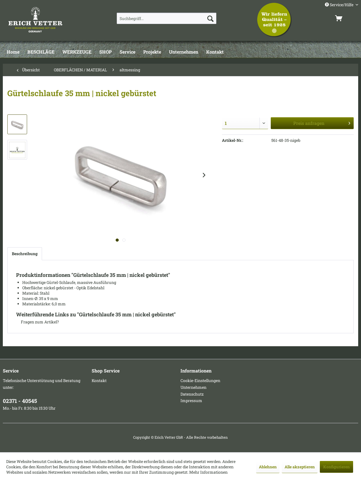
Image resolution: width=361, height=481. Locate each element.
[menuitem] (166, 18)
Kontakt (99, 380)
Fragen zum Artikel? (37, 322)
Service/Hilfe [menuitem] (339, 4)
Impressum (191, 400)
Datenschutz (192, 394)
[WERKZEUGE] (76, 52)
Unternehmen (193, 387)
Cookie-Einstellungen (200, 380)
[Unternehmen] (183, 52)
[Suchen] (210, 18)
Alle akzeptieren (300, 466)
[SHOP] (105, 52)
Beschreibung (25, 253)
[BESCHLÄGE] (40, 52)
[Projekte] (152, 52)
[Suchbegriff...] (166, 18)
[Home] (13, 52)
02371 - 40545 (20, 400)
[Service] (127, 52)
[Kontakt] (215, 52)
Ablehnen (268, 466)
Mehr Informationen (208, 472)
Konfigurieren (336, 466)
